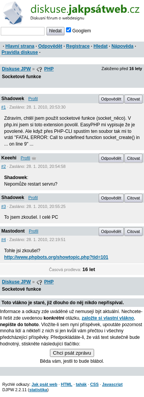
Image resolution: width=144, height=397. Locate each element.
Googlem (78, 31)
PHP (49, 69)
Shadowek (13, 98)
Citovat (133, 99)
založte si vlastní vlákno (108, 318)
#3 (3, 206)
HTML (66, 384)
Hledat (100, 46)
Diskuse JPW (16, 69)
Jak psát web (44, 384)
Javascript (112, 384)
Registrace (77, 46)
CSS (94, 384)
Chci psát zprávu (72, 353)
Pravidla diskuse (20, 52)
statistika (38, 389)
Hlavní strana (19, 46)
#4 (3, 239)
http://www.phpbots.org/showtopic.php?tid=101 (56, 257)
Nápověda (122, 46)
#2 (3, 166)
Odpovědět (50, 46)
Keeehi (9, 158)
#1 (3, 107)
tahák (81, 384)
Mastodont (13, 231)
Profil (33, 98)
